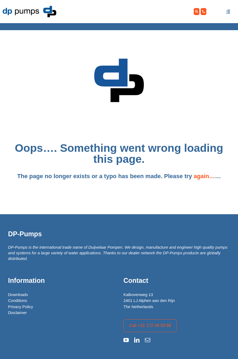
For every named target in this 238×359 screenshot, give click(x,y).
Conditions (17, 300)
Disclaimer (17, 312)
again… (204, 176)
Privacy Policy (20, 306)
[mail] (147, 340)
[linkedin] (137, 340)
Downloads (18, 294)
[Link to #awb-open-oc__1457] (228, 11)
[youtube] (126, 340)
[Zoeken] (196, 11)
